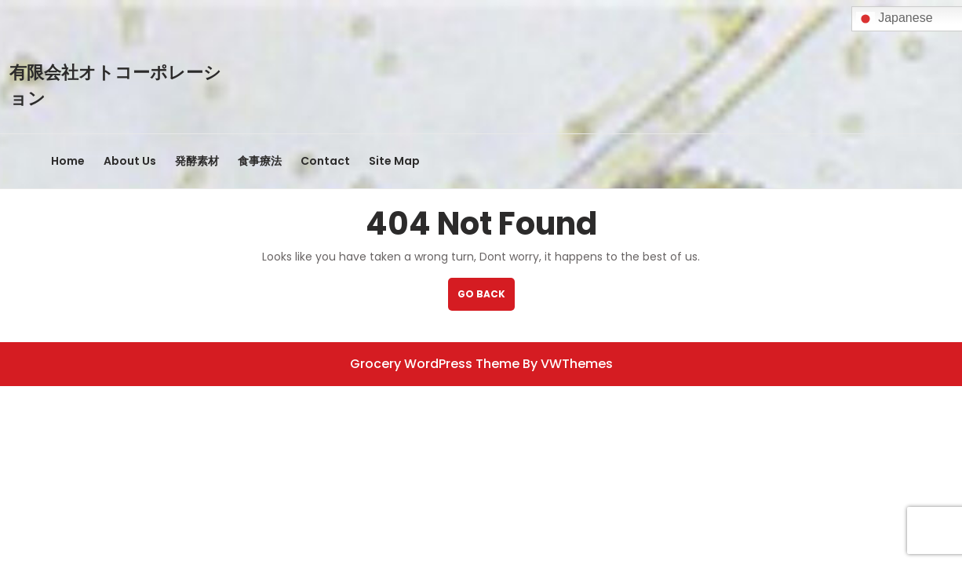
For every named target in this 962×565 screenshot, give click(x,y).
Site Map (394, 161)
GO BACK (486, 298)
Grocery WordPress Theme (434, 364)
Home (68, 161)
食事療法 (260, 161)
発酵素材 (197, 161)
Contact (325, 161)
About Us (130, 161)
